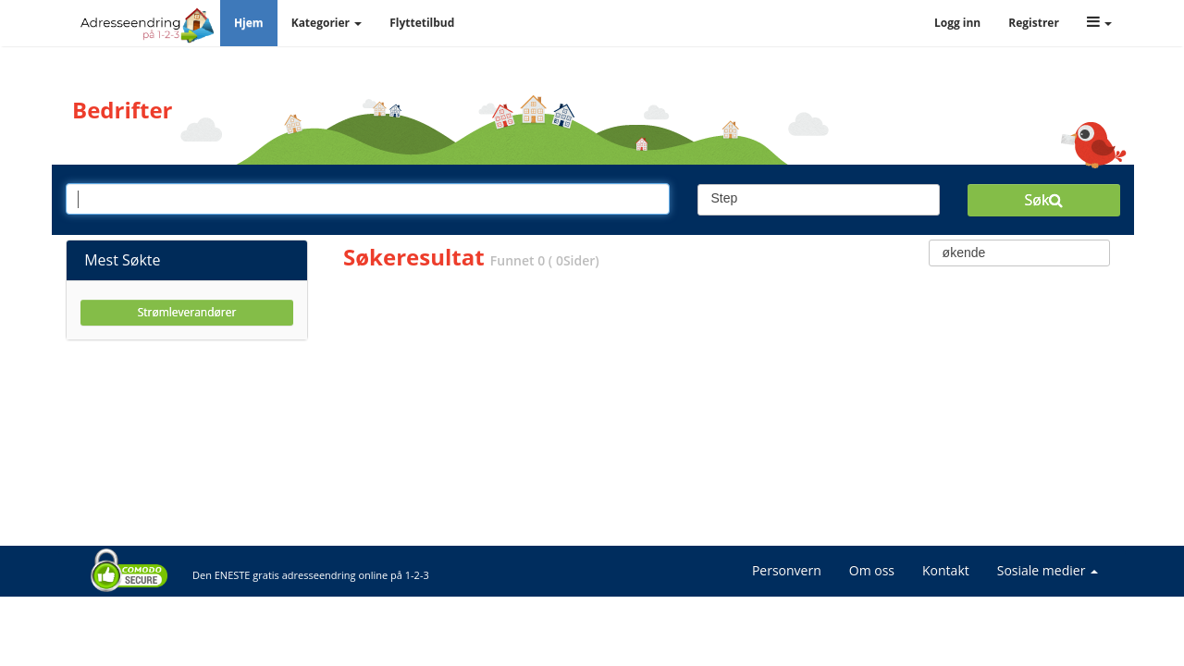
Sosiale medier (1047, 570)
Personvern (786, 570)
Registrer (1033, 23)
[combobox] (819, 200)
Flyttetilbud (421, 23)
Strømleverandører (187, 312)
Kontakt (945, 570)
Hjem (249, 23)
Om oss (871, 570)
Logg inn (957, 23)
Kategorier (327, 23)
